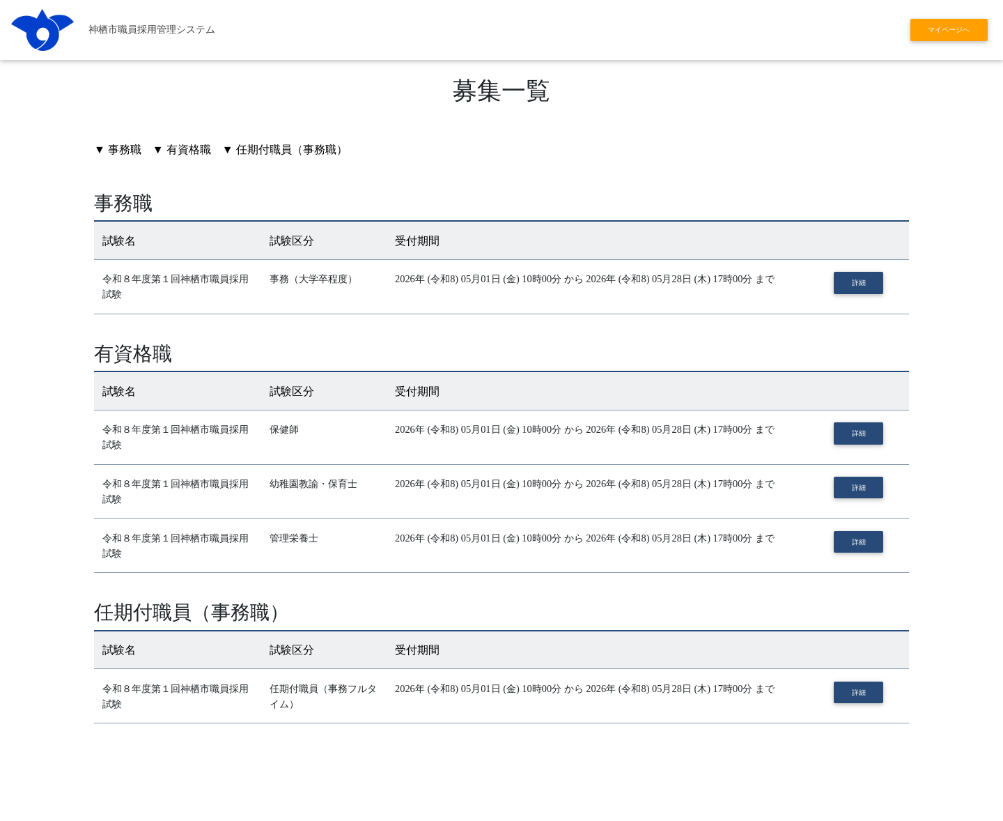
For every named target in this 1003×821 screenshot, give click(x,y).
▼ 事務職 (117, 149)
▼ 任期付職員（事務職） (285, 149)
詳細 (859, 282)
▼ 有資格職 (182, 149)
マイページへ (949, 29)
